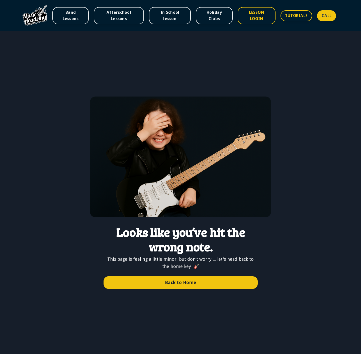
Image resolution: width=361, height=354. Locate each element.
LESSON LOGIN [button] (256, 15)
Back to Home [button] (180, 282)
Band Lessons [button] (71, 15)
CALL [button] (326, 15)
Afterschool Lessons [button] (119, 15)
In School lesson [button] (169, 15)
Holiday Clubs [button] (214, 15)
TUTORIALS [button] (296, 15)
